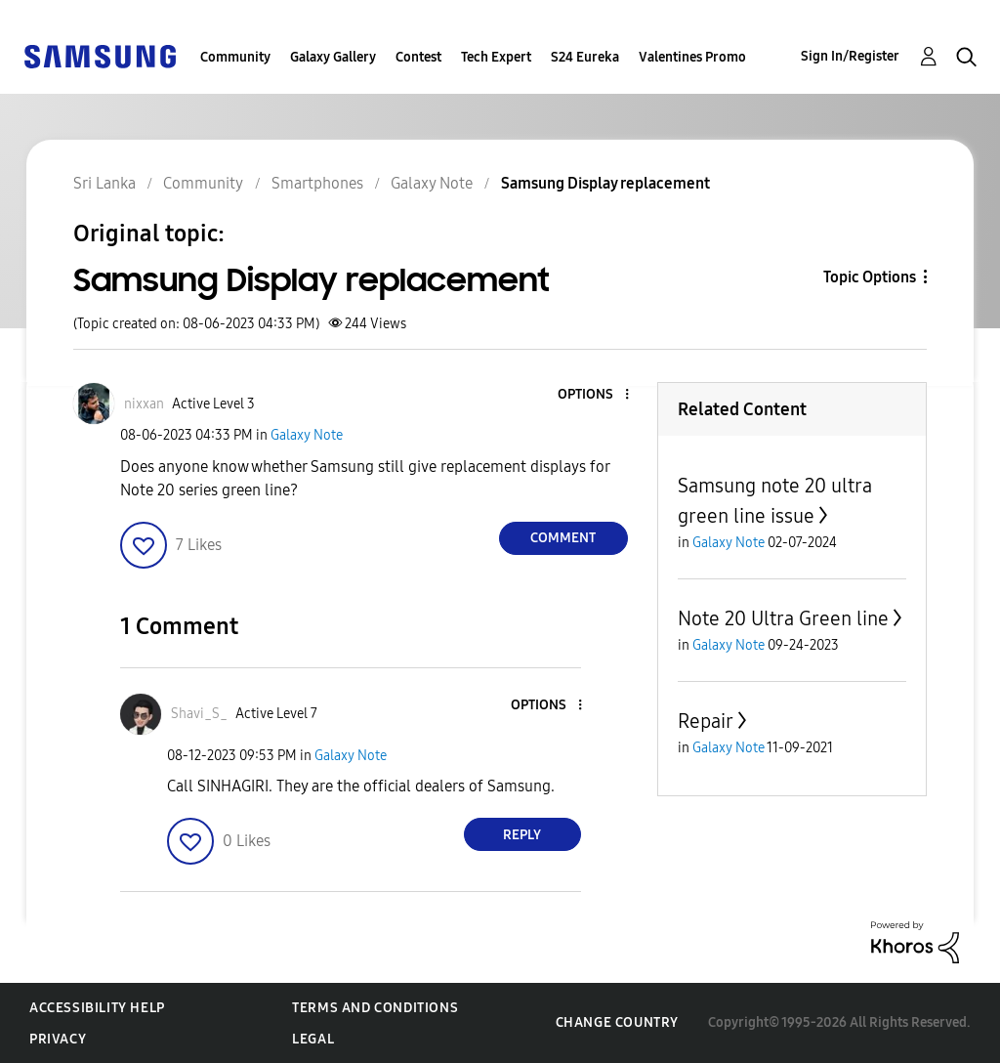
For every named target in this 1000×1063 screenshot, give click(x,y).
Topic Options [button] (869, 277)
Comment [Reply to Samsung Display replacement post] (563, 538)
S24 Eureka (585, 57)
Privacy (57, 1039)
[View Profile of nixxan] (144, 404)
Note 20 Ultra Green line (783, 618)
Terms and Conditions (375, 1007)
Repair (705, 721)
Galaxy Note (307, 435)
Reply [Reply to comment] (522, 835)
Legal (313, 1039)
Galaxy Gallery (333, 57)
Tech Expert (496, 57)
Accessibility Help (97, 1007)
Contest (418, 57)
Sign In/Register (850, 56)
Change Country (617, 1022)
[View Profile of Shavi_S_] (199, 713)
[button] (594, 395)
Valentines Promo (692, 57)
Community (235, 57)
